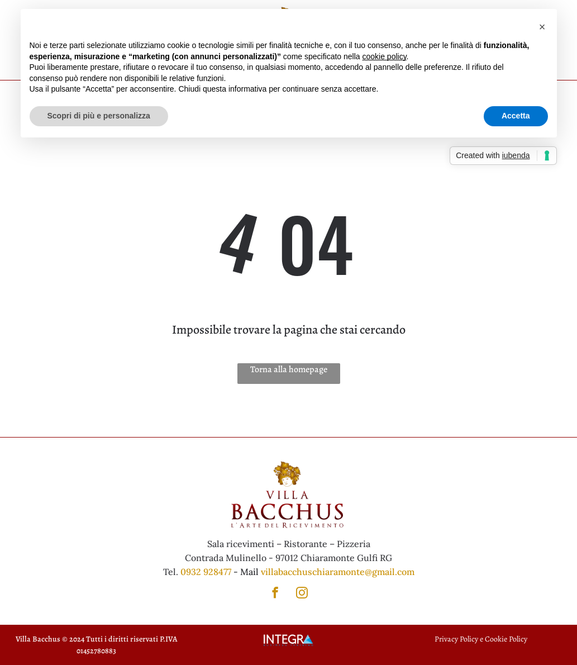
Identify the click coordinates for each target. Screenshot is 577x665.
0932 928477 (205, 571)
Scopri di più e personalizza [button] (98, 115)
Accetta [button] (516, 115)
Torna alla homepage (288, 369)
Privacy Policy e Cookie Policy (481, 639)
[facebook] (275, 594)
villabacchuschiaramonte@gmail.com (337, 571)
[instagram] (302, 594)
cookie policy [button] (384, 56)
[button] (542, 27)
